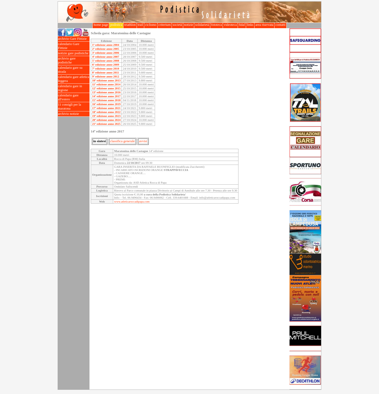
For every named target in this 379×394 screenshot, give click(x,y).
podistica (116, 25)
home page (101, 25)
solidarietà (202, 25)
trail (140, 25)
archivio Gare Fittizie (73, 38)
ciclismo (150, 25)
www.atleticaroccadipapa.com (132, 201)
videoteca (230, 25)
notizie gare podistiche (73, 53)
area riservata (264, 25)
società (177, 25)
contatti (280, 25)
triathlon (130, 25)
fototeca (216, 25)
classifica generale (122, 141)
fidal (242, 25)
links (250, 25)
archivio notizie (73, 113)
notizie (188, 25)
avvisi (143, 141)
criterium (165, 25)
